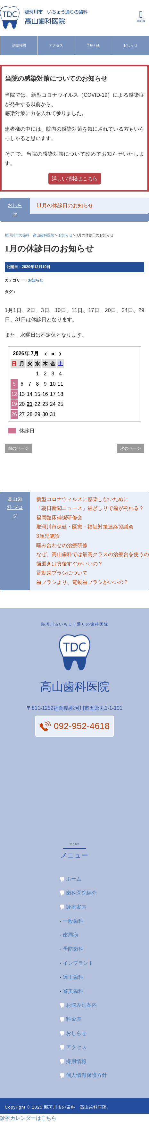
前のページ (18, 448)
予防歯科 (73, 949)
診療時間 (19, 45)
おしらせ (130, 45)
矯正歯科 (73, 977)
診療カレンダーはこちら (28, 1118)
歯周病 (70, 935)
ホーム (73, 878)
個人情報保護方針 (86, 1075)
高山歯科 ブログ (15, 507)
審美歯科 (73, 991)
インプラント (78, 963)
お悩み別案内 (81, 1005)
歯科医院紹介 (81, 893)
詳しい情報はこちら (75, 178)
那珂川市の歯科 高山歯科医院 (75, 1107)
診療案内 (76, 907)
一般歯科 (73, 921)
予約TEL (93, 45)
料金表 (73, 1019)
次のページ (130, 448)
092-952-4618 (82, 726)
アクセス (56, 45)
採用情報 (76, 1061)
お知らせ (35, 280)
